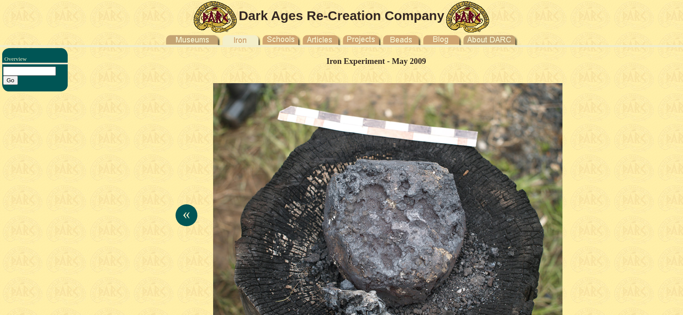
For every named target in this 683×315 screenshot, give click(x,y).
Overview (15, 59)
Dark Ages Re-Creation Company (342, 15)
